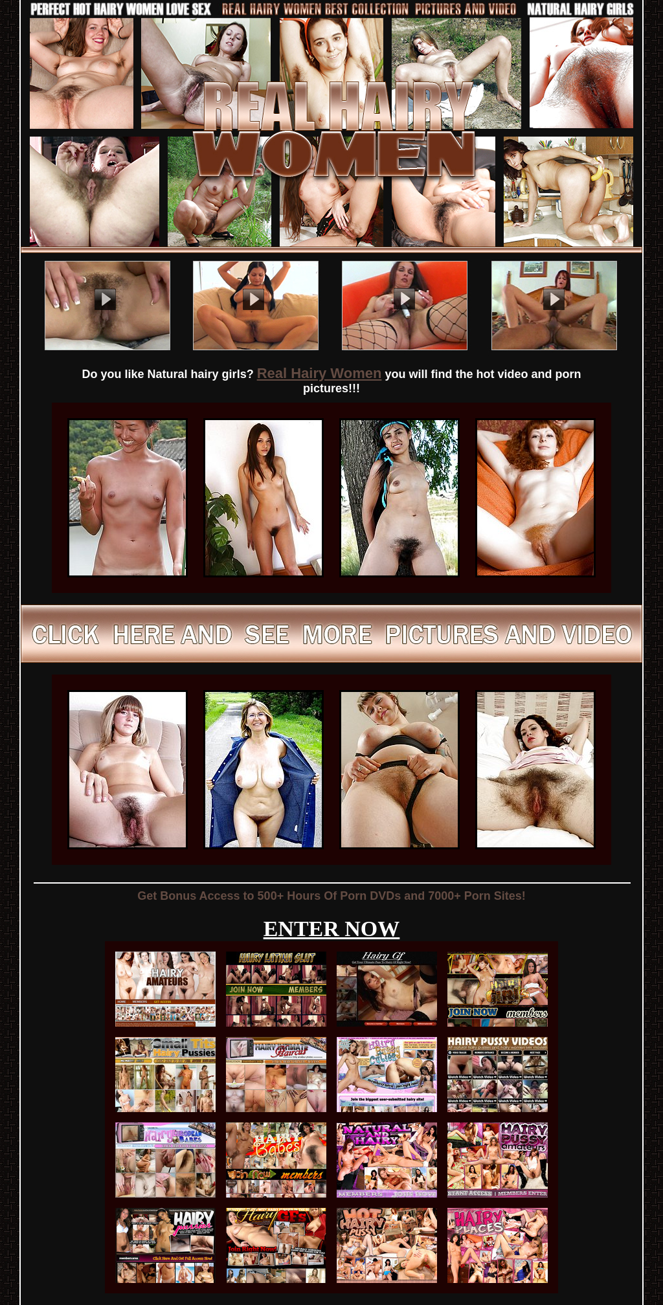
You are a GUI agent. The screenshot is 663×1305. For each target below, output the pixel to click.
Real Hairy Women (319, 373)
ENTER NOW (332, 929)
